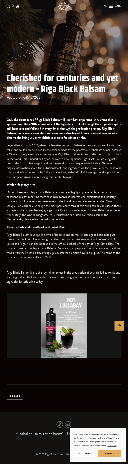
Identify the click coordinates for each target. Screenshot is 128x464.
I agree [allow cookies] (109, 453)
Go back (15, 396)
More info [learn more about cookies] (112, 445)
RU (105, 6)
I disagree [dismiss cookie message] (85, 453)
